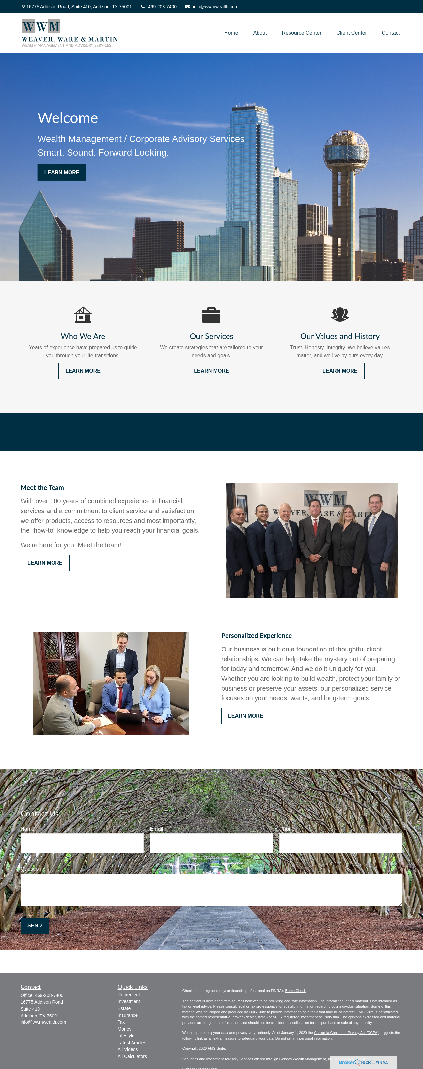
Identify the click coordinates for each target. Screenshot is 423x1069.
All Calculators (132, 1056)
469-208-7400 (158, 6)
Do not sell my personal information (303, 1038)
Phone (286, 829)
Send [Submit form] (34, 925)
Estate (124, 1008)
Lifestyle (126, 1035)
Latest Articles (132, 1042)
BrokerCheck (295, 991)
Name (28, 829)
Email (156, 829)
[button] (231, 33)
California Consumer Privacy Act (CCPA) (346, 1033)
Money (125, 1028)
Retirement (129, 994)
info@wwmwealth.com (211, 6)
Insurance (128, 1015)
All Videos (128, 1049)
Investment (129, 1001)
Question (31, 869)
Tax (121, 1022)
